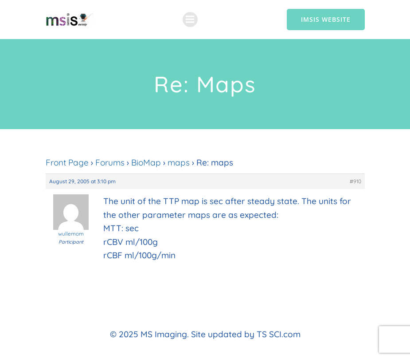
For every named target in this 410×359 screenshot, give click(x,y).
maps (179, 162)
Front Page (67, 162)
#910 (355, 181)
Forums (110, 162)
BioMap (146, 162)
